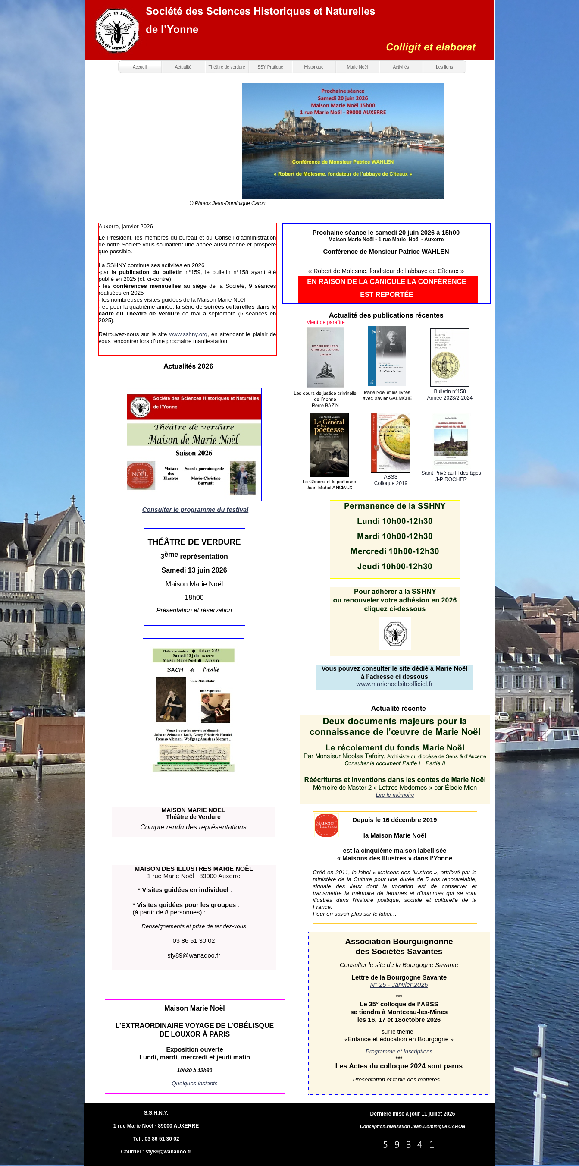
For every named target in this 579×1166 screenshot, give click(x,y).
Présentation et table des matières (397, 1079)
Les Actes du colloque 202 (378, 1066)
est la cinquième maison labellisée (395, 850)
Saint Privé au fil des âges (451, 473)
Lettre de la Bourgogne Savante (399, 977)
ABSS (390, 477)
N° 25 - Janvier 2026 (399, 984)
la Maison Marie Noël (394, 835)
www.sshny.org (188, 334)
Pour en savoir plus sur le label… (355, 914)
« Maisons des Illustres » (374, 858)
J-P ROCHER (451, 479)
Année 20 (438, 398)
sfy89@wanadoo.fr (168, 1152)
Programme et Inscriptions (399, 1051)
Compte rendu (162, 827)
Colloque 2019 (390, 483)
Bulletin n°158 (450, 391)
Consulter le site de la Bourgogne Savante (399, 964)
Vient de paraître (326, 322)
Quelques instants (194, 1083)
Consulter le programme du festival (195, 509)
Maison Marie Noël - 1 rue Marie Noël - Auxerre (386, 239)
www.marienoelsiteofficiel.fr (395, 684)
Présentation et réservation (194, 610)
